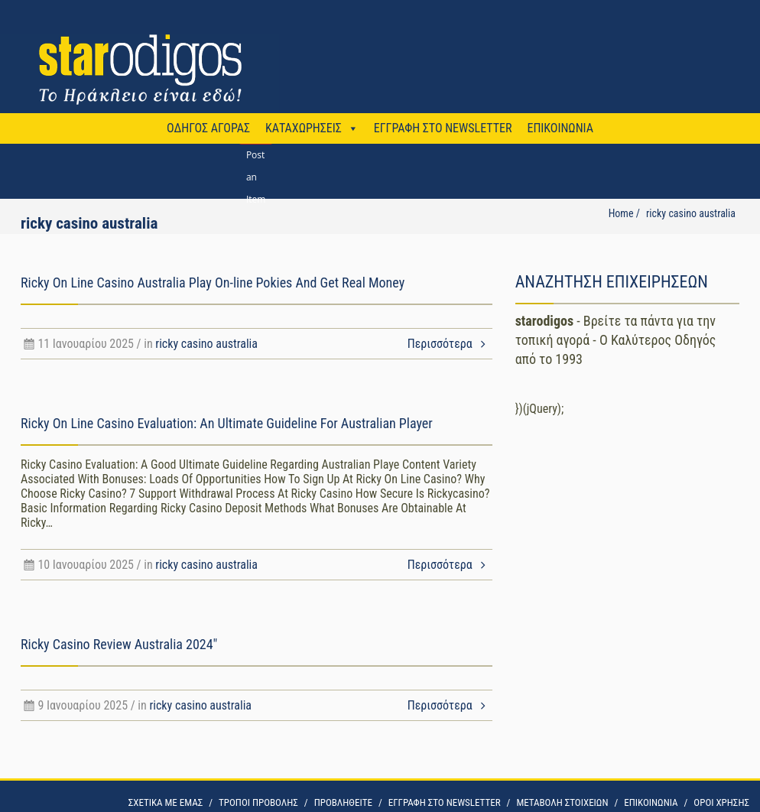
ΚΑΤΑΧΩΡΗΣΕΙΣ (303, 128)
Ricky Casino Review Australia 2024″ (119, 644)
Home (621, 213)
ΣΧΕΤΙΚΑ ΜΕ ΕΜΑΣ (165, 802)
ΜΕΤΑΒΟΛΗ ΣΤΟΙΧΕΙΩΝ (562, 802)
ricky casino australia (206, 343)
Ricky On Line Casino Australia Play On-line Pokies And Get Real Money (212, 282)
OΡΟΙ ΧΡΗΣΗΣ (721, 802)
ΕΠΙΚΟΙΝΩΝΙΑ (560, 128)
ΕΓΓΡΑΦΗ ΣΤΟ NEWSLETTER (443, 128)
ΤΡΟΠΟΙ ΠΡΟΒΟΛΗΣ (258, 802)
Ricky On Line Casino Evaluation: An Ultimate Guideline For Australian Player (227, 423)
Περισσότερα (450, 343)
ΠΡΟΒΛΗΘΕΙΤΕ (343, 802)
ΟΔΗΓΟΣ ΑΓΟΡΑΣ (208, 128)
